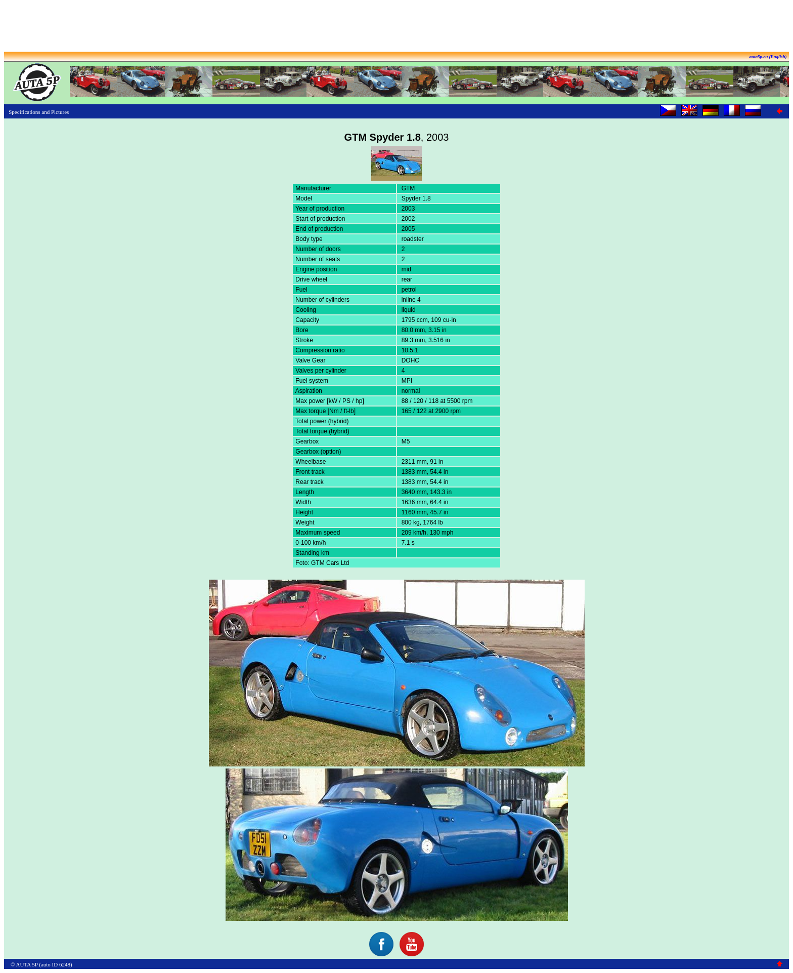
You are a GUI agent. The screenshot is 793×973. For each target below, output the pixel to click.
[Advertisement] (396, 27)
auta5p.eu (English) (767, 56)
